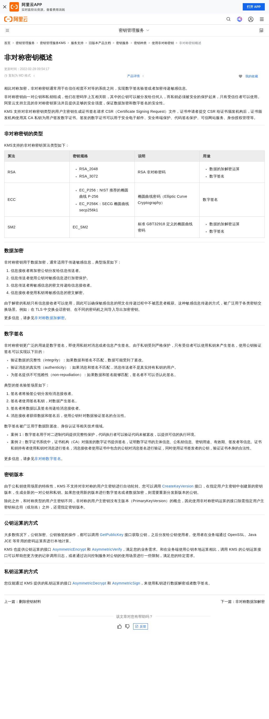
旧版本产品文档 (100, 43)
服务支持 (77, 43)
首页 (7, 43)
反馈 (140, 626)
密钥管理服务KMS (53, 43)
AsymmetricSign (126, 583)
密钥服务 (122, 43)
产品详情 (133, 76)
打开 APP (254, 7)
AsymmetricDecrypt (89, 583)
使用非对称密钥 (163, 43)
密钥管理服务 (25, 43)
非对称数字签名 (47, 459)
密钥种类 (140, 43)
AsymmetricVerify (107, 549)
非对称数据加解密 (49, 318)
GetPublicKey (111, 535)
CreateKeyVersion (178, 486)
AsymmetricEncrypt (69, 549)
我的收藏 (251, 76)
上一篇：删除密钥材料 (22, 601)
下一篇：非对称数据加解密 (243, 601)
